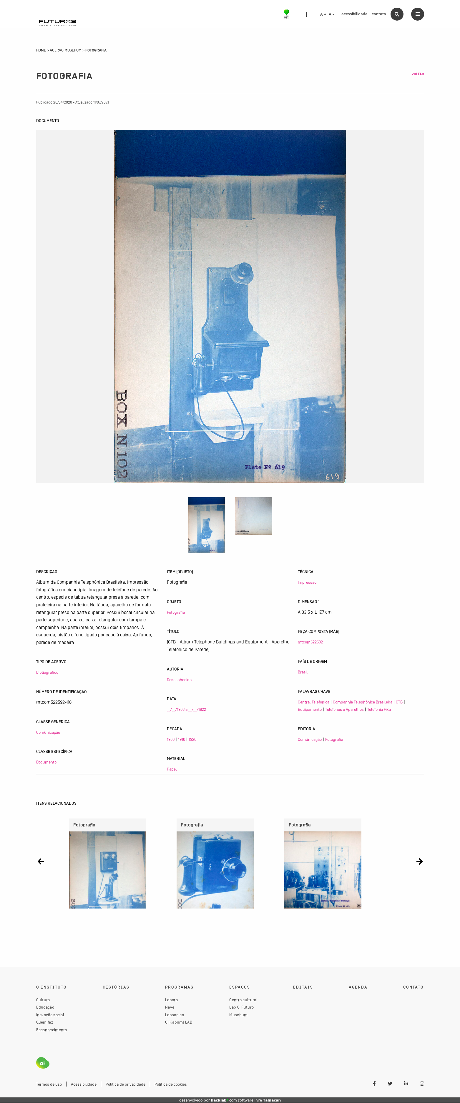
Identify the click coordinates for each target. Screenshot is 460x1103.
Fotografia (176, 612)
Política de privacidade (125, 1084)
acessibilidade (354, 13)
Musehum (238, 1014)
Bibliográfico (47, 672)
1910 (181, 739)
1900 (171, 739)
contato (379, 13)
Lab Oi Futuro (241, 1007)
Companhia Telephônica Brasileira (362, 702)
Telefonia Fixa (379, 709)
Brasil (303, 672)
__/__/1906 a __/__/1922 (186, 709)
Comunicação (48, 732)
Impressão (307, 582)
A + (323, 14)
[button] (40, 861)
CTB (399, 702)
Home (41, 50)
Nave (169, 1007)
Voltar (417, 74)
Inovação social (50, 1014)
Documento (46, 762)
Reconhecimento (51, 1029)
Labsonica (174, 1014)
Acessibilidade (84, 1084)
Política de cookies (171, 1084)
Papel (172, 769)
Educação (45, 1007)
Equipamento (310, 709)
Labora (171, 999)
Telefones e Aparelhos (344, 709)
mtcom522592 (310, 642)
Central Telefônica (313, 702)
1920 (192, 739)
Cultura (43, 999)
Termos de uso (49, 1084)
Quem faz (44, 1022)
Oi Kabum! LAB (178, 1022)
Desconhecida (179, 679)
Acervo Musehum (66, 50)
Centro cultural (243, 999)
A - (331, 14)
